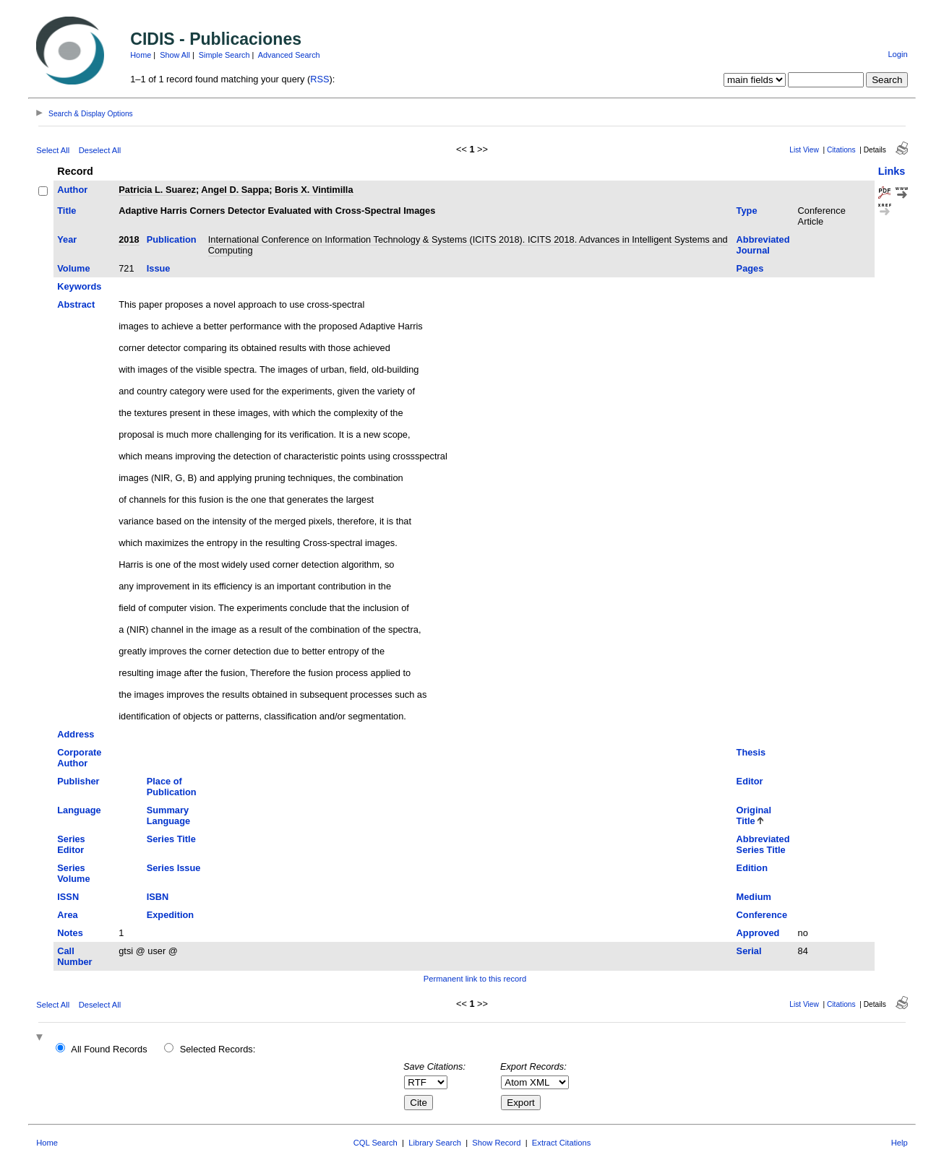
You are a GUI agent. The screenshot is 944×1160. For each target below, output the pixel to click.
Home (140, 55)
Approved (758, 932)
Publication (172, 239)
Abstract (76, 304)
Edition (752, 867)
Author (72, 189)
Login (897, 54)
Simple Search (224, 55)
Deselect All (100, 150)
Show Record (496, 1142)
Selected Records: (218, 1049)
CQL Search (375, 1142)
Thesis (751, 752)
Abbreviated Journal (763, 245)
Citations (841, 150)
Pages (750, 268)
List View (804, 150)
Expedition (170, 914)
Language (78, 810)
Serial (749, 950)
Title (66, 210)
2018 (129, 239)
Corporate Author (79, 758)
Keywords (79, 286)
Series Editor (71, 844)
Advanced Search (289, 55)
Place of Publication (172, 786)
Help (899, 1142)
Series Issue (174, 867)
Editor (750, 781)
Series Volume (73, 873)
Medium (754, 896)
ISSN (68, 896)
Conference (762, 914)
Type (747, 210)
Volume (73, 268)
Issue (159, 268)
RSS (319, 79)
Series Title (171, 839)
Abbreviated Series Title (763, 844)
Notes (70, 932)
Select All (52, 150)
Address (75, 734)
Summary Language (168, 815)
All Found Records (109, 1049)
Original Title (754, 815)
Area (67, 914)
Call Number (74, 956)
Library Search (434, 1142)
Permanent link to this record (475, 978)
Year (67, 239)
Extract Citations (561, 1142)
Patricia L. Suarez (157, 189)
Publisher (78, 781)
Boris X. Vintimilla (314, 189)
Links (892, 171)
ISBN (158, 896)
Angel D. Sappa (235, 189)
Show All (175, 55)
